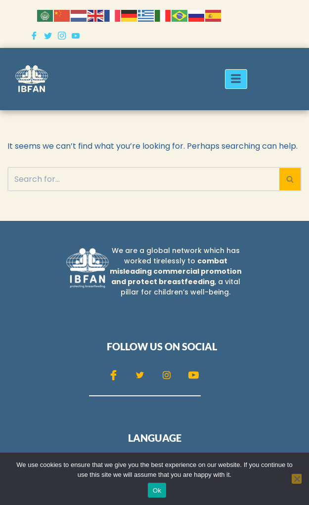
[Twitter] (48, 35)
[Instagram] (62, 35)
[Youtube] (76, 35)
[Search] (143, 179)
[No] (297, 479)
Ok (157, 490)
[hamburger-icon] (236, 79)
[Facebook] (34, 35)
